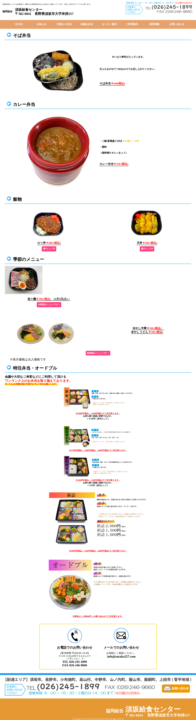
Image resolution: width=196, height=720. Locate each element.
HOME (19, 24)
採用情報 (154, 24)
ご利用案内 (132, 24)
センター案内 (109, 24)
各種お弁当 (86, 24)
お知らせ (42, 24)
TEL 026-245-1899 (74, 661)
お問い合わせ (176, 24)
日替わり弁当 (64, 24)
